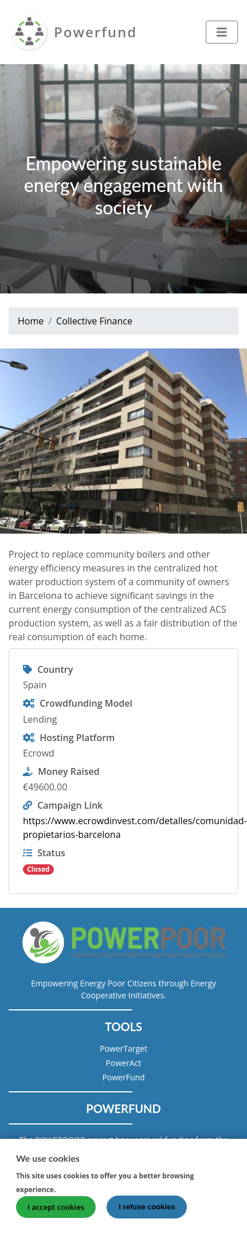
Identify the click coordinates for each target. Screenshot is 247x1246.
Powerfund (95, 31)
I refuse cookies (147, 1211)
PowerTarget (123, 1048)
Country (55, 669)
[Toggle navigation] (222, 32)
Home (31, 321)
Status (51, 853)
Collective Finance (94, 321)
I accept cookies (56, 1211)
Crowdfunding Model (86, 703)
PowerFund (123, 1077)
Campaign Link (70, 805)
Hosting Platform (77, 737)
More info (79, 1193)
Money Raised (69, 771)
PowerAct (124, 1062)
